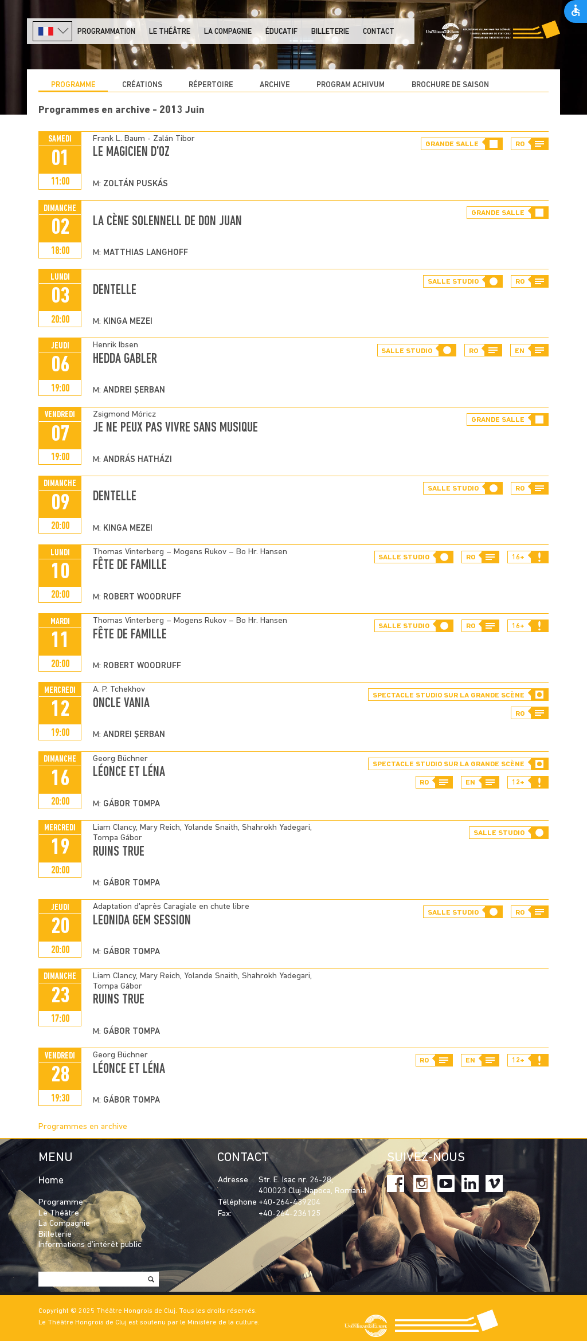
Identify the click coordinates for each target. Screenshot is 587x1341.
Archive (275, 85)
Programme (73, 85)
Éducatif (281, 32)
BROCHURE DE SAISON (450, 85)
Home (51, 1181)
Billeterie (330, 32)
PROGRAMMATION (106, 32)
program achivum (350, 85)
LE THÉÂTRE (169, 32)
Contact (378, 32)
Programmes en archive (82, 1127)
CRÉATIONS (142, 85)
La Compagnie (228, 32)
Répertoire (211, 85)
